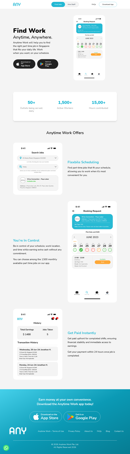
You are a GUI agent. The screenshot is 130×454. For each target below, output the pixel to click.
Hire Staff (71, 4)
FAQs (94, 4)
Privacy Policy (74, 431)
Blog (108, 431)
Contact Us (119, 431)
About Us (88, 431)
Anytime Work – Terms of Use (51, 431)
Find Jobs (58, 4)
